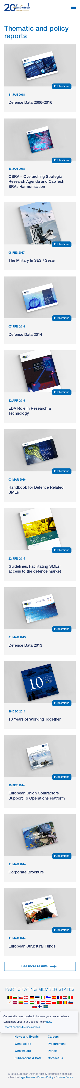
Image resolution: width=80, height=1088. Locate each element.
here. (49, 1022)
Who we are (23, 1051)
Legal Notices (27, 1077)
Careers (53, 1036)
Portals (52, 1051)
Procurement (57, 1044)
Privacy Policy (45, 1077)
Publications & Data (28, 1058)
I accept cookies (12, 1027)
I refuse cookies (31, 1027)
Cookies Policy (64, 1077)
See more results (34, 966)
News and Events (27, 1036)
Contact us (55, 1058)
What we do (23, 1044)
